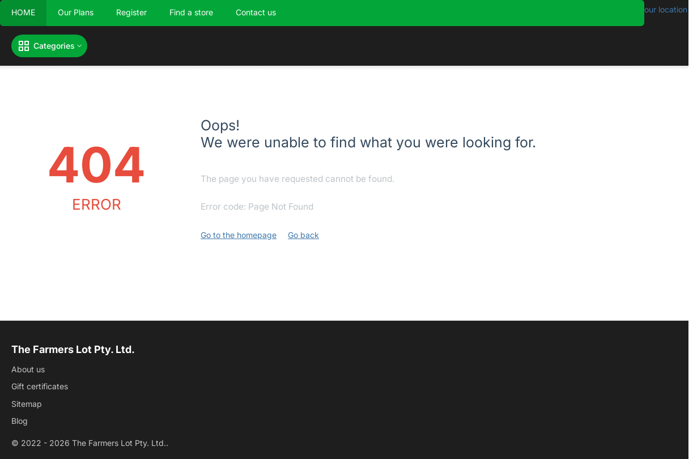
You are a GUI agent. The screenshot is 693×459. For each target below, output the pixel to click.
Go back (303, 235)
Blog (19, 421)
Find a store (191, 12)
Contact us (256, 12)
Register (131, 12)
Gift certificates (39, 386)
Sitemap (26, 404)
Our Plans (75, 12)
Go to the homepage (239, 235)
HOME (23, 12)
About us (28, 369)
